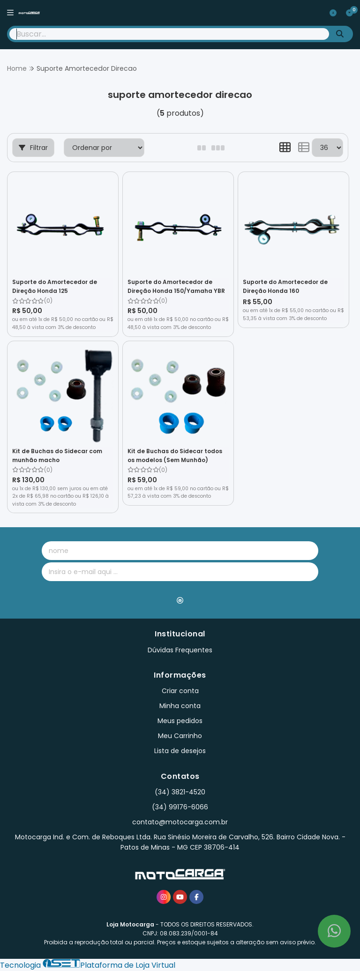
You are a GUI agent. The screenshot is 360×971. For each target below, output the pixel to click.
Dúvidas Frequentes (180, 650)
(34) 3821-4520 (180, 792)
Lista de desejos (180, 750)
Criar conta (180, 690)
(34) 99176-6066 (180, 807)
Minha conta (180, 705)
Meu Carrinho (180, 735)
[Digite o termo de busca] (169, 34)
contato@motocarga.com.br (180, 822)
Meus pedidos (180, 720)
